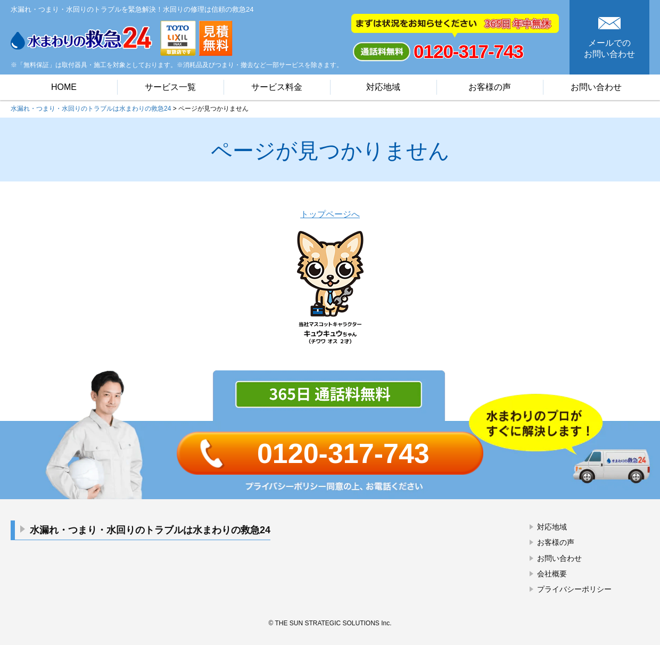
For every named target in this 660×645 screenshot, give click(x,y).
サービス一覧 (170, 87)
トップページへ (330, 214)
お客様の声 (489, 87)
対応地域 (383, 87)
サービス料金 (276, 87)
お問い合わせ (596, 87)
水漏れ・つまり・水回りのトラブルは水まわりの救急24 (150, 530)
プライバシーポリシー (574, 589)
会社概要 (552, 573)
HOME (64, 87)
